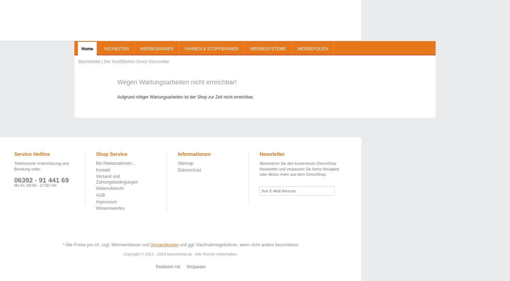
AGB (100, 195)
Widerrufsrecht (110, 188)
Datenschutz (190, 170)
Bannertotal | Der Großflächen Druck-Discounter (30, 21)
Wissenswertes (110, 208)
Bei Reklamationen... (115, 163)
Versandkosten (164, 244)
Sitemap (185, 163)
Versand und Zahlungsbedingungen (117, 179)
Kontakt (103, 170)
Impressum (106, 201)
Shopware (195, 266)
